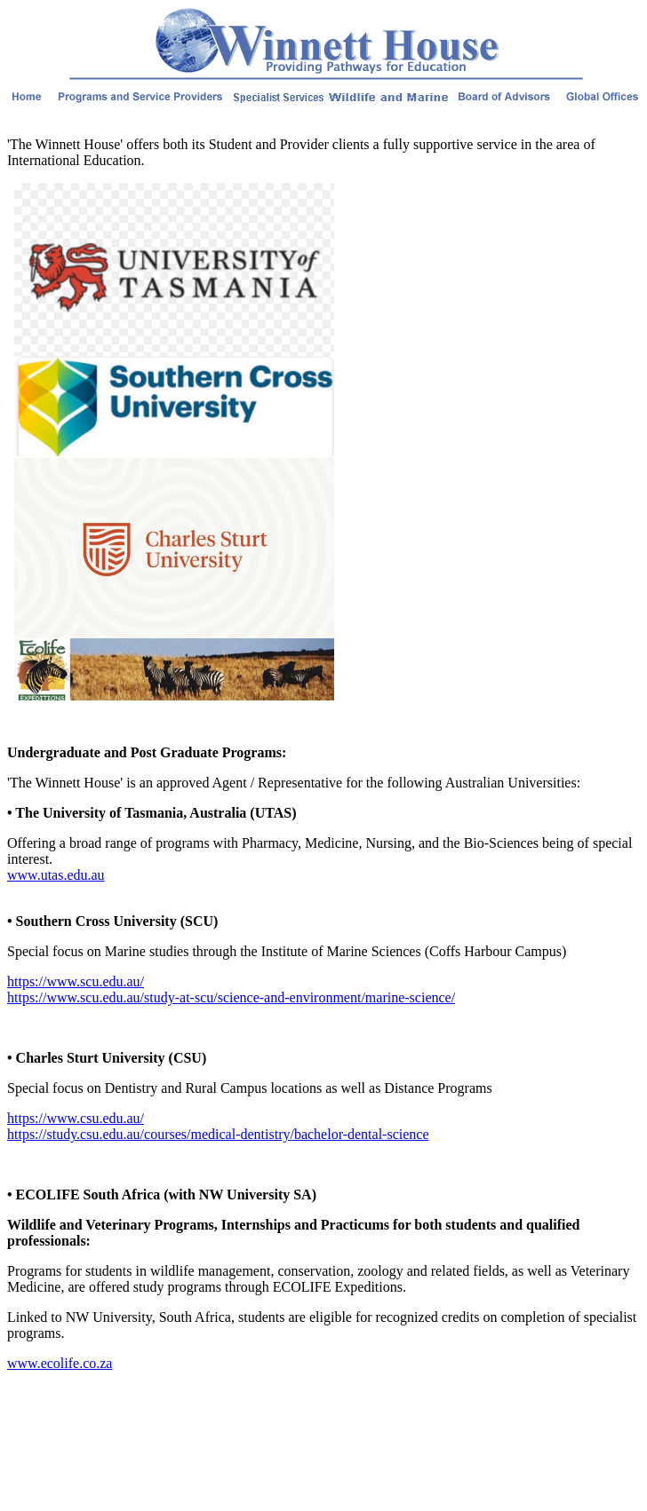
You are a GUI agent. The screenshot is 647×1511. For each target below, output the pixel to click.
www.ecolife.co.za (59, 1363)
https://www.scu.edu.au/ (75, 981)
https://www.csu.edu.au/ (75, 1118)
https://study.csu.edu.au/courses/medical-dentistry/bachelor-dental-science (217, 1134)
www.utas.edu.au (56, 874)
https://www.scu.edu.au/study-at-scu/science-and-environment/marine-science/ (231, 997)
